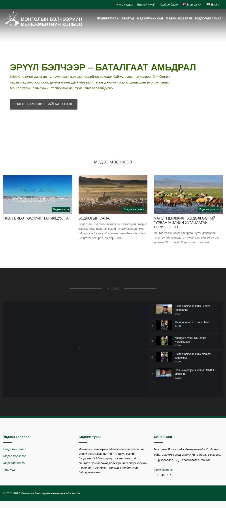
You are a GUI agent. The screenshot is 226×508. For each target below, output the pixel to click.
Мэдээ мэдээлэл (179, 18)
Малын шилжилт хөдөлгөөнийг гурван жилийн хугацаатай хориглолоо (185, 222)
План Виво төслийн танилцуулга (35, 218)
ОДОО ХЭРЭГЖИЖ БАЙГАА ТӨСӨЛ (43, 104)
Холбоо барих (169, 4)
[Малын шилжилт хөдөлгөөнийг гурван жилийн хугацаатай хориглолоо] (188, 194)
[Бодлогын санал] (113, 194)
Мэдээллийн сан (150, 18)
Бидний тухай (146, 4)
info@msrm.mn (163, 469)
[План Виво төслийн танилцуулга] (37, 194)
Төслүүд (128, 18)
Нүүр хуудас (124, 4)
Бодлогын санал (208, 18)
